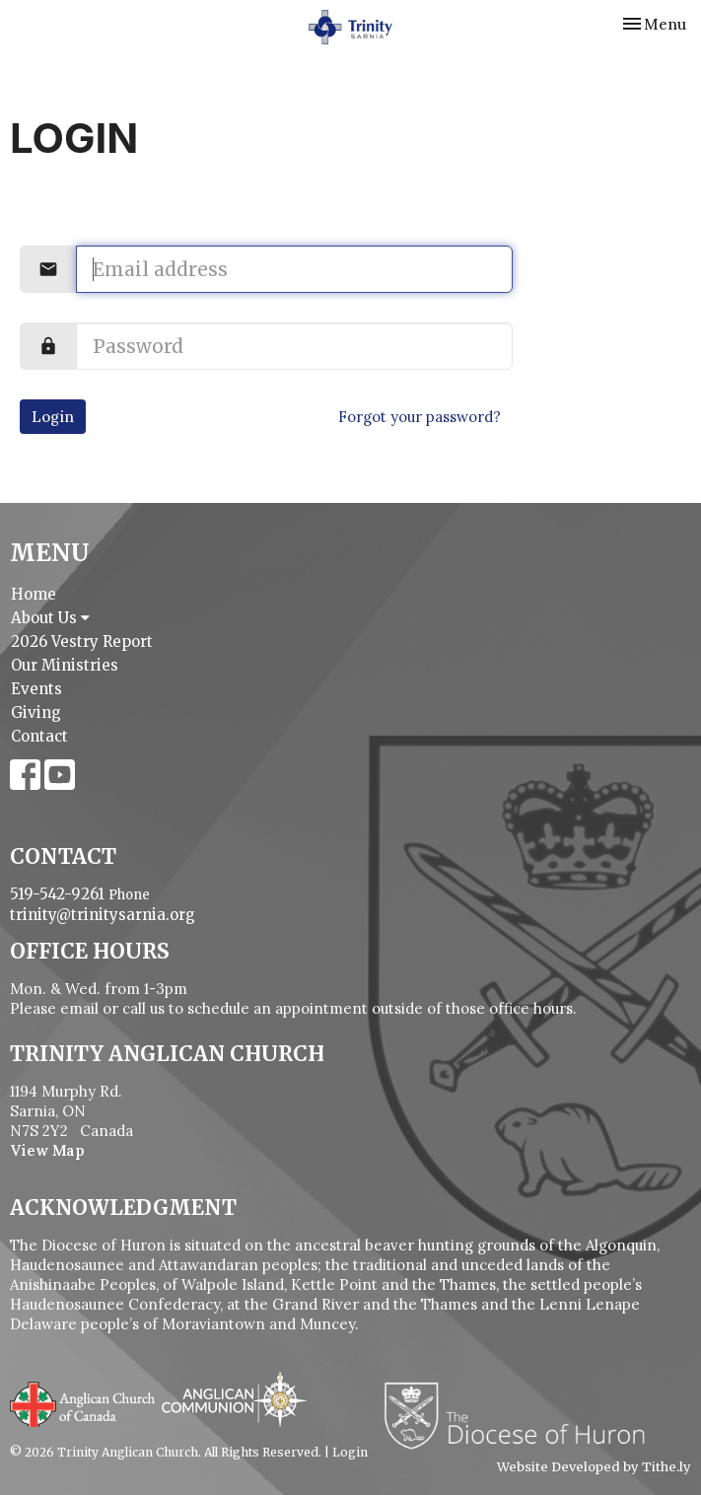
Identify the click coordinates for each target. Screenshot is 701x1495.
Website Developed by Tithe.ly (594, 1467)
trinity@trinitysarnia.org (102, 914)
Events (36, 688)
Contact (39, 736)
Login (53, 416)
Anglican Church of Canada (83, 1402)
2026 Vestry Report (82, 641)
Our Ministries (64, 665)
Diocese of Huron (522, 1415)
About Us (50, 617)
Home (33, 594)
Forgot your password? (419, 416)
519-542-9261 (57, 894)
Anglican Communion (234, 1399)
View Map (47, 1150)
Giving (36, 712)
